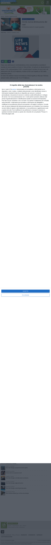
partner (14, 89)
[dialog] (25, 272)
